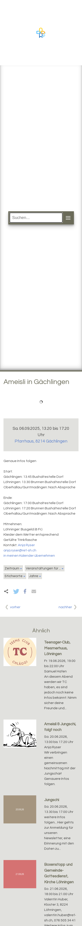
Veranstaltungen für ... (43, 568)
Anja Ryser (26, 545)
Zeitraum (12, 568)
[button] (16, 591)
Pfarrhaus (41, 441)
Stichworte (14, 576)
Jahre (33, 576)
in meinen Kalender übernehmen (29, 555)
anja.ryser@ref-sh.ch (19, 550)
